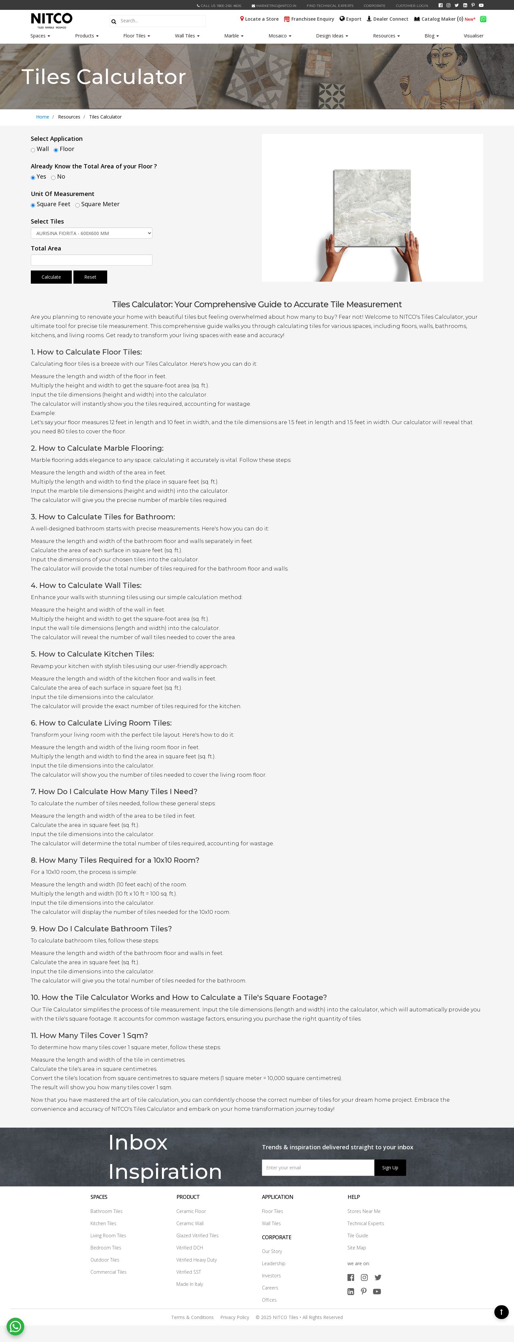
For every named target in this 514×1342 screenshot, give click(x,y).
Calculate (51, 277)
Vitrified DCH (189, 1248)
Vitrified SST (188, 1272)
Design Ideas (332, 35)
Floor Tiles (136, 35)
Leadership (274, 1263)
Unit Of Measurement (62, 194)
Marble (234, 35)
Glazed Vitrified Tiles (197, 1235)
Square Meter (100, 204)
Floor (67, 149)
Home (42, 117)
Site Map (356, 1248)
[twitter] (457, 5)
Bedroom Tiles (105, 1248)
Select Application (57, 138)
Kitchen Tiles (103, 1223)
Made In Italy (189, 1284)
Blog (432, 35)
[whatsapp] (483, 18)
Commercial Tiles (108, 1272)
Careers (270, 1288)
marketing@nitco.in (274, 6)
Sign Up (390, 1167)
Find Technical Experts (330, 6)
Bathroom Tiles (106, 1211)
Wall (43, 149)
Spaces (38, 35)
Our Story (272, 1251)
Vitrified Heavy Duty (196, 1260)
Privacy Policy (234, 1317)
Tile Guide (357, 1235)
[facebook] (441, 5)
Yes (41, 176)
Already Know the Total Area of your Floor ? (94, 166)
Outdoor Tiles (104, 1260)
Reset (90, 277)
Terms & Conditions (192, 1317)
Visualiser (474, 35)
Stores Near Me (364, 1211)
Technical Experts (365, 1223)
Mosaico (279, 35)
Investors (271, 1275)
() (439, 18)
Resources (386, 35)
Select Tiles (47, 221)
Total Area (46, 248)
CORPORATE (375, 6)
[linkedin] (465, 5)
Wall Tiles (187, 35)
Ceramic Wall (190, 1223)
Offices (269, 1300)
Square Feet (53, 204)
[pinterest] (473, 5)
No (61, 176)
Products (84, 35)
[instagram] (448, 5)
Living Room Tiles (108, 1235)
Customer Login (412, 6)
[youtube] (481, 5)
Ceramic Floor (191, 1211)
